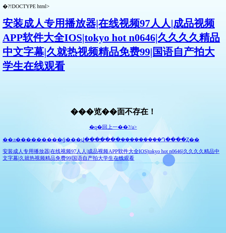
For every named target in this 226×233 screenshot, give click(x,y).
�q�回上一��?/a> (113, 127)
